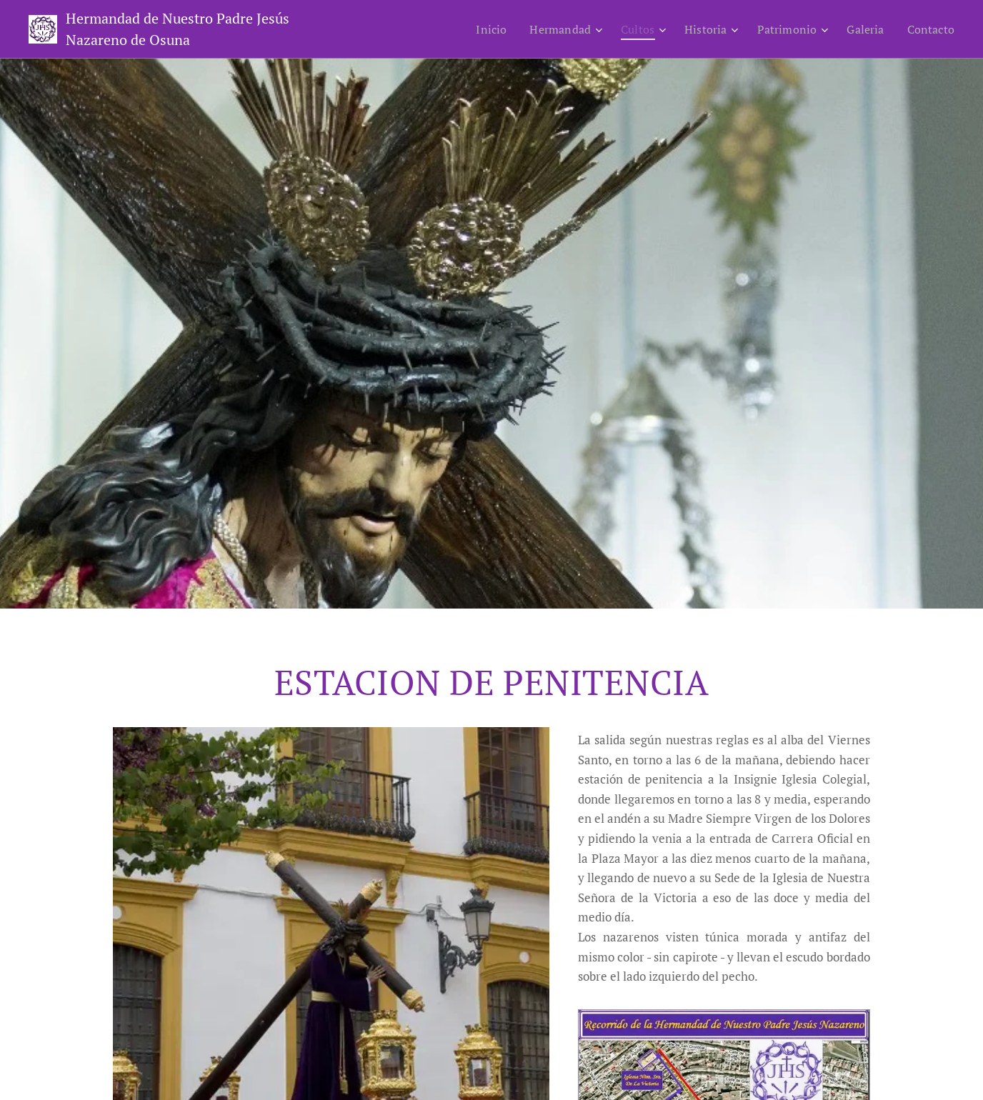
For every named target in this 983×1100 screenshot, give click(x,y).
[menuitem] (473, 29)
